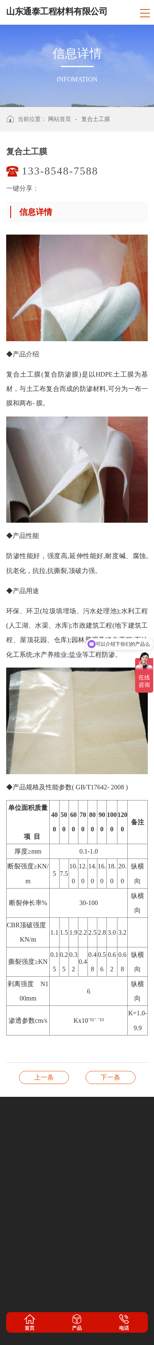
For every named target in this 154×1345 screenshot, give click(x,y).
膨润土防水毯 (44, 1077)
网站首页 (59, 119)
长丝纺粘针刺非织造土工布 (110, 1077)
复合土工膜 (95, 119)
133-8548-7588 (60, 171)
